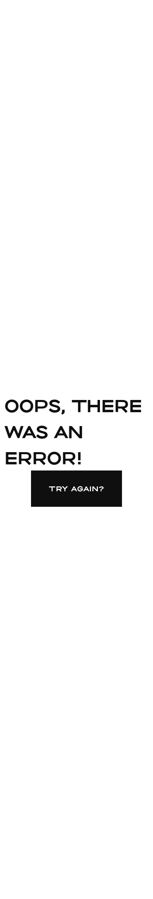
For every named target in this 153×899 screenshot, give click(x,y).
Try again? (76, 488)
